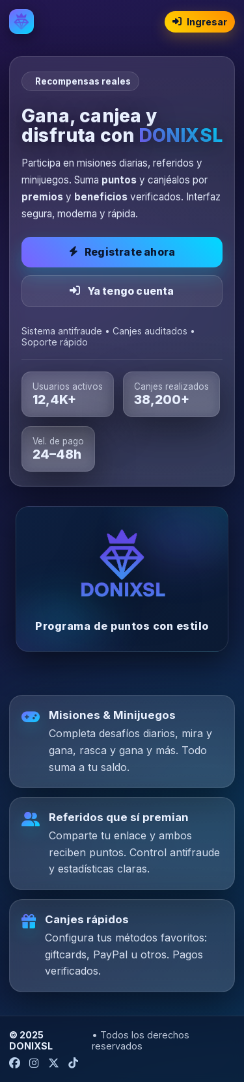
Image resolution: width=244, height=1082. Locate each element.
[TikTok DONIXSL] (73, 1063)
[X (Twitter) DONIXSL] (53, 1063)
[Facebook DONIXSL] (14, 1063)
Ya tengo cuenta (122, 291)
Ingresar (199, 21)
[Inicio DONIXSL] (21, 21)
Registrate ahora (122, 252)
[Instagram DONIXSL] (34, 1063)
